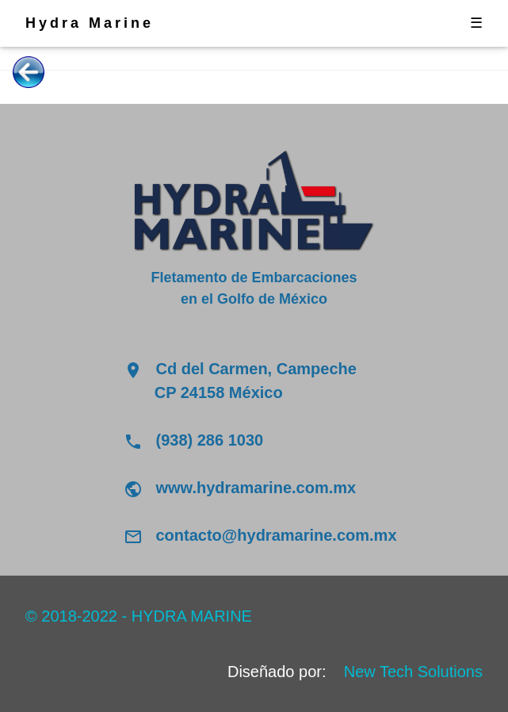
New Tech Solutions (413, 671)
